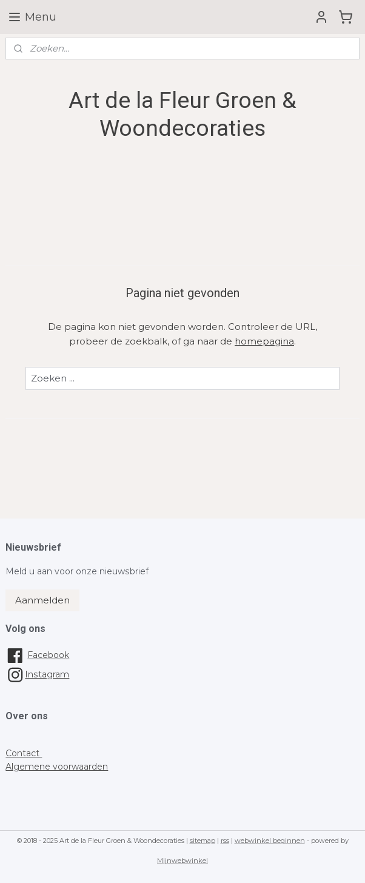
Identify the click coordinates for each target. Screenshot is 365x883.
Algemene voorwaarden (56, 766)
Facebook (48, 655)
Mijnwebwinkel (182, 860)
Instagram (37, 674)
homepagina (264, 341)
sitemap (202, 840)
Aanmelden (42, 600)
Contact (23, 753)
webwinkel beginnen (270, 840)
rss (225, 840)
